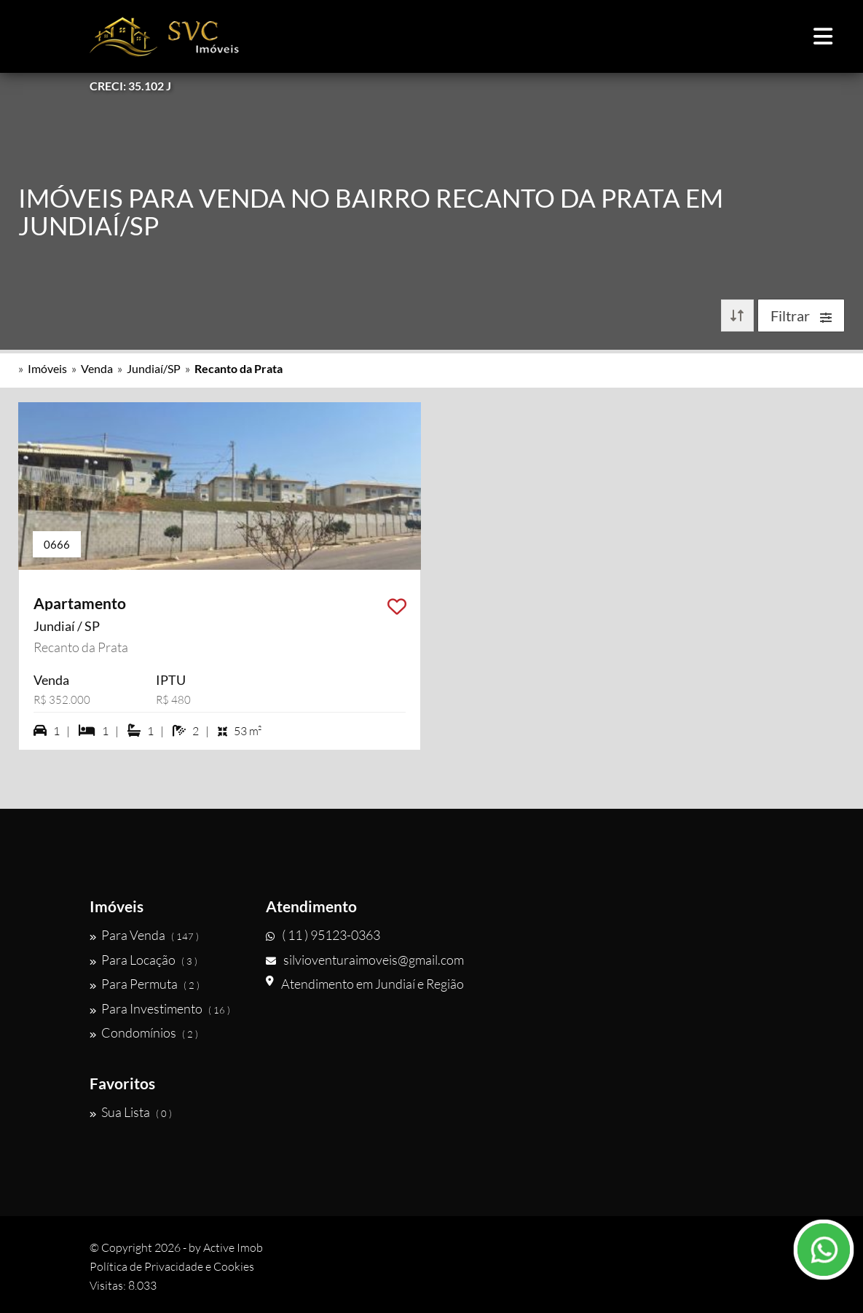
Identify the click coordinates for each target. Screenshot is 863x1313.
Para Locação (143, 960)
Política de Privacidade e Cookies (172, 1266)
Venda (97, 368)
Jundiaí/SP (154, 368)
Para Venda (144, 935)
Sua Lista (131, 1112)
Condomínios (144, 1032)
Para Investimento (160, 1008)
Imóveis (47, 368)
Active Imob (233, 1247)
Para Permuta (145, 984)
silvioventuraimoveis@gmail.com (365, 960)
